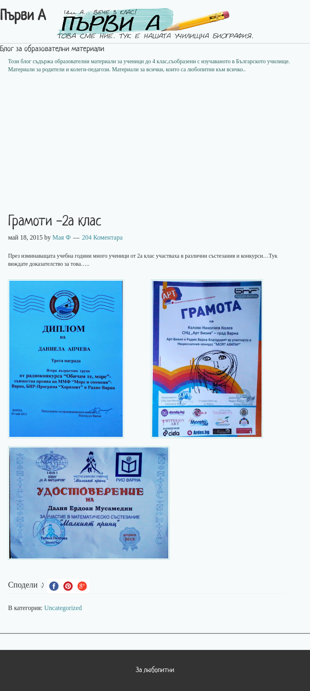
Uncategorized (63, 607)
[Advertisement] (155, 138)
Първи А (23, 16)
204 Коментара (102, 237)
